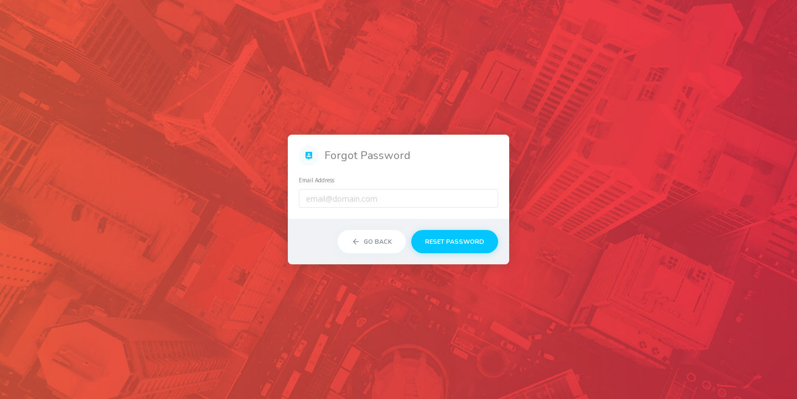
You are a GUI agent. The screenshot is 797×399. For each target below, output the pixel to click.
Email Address (316, 180)
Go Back (371, 241)
